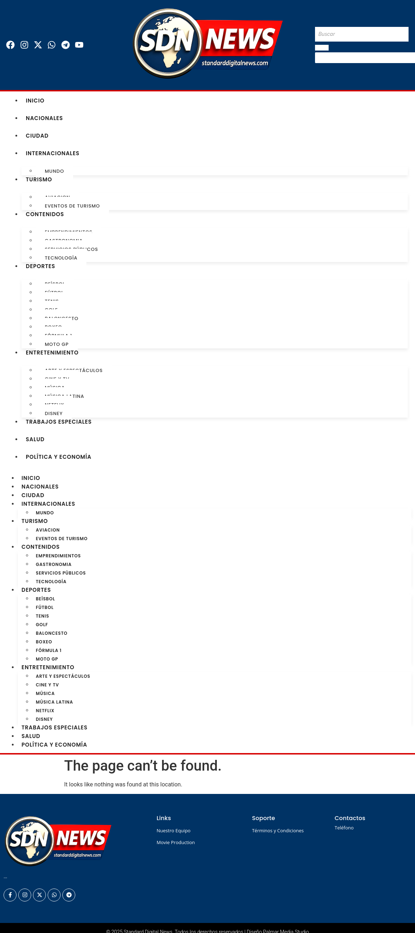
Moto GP (57, 344)
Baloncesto (51, 633)
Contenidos (45, 214)
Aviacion (48, 530)
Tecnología (61, 257)
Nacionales (44, 118)
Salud (35, 439)
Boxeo (44, 642)
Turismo (39, 179)
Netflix (45, 711)
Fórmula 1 (49, 650)
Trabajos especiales (59, 421)
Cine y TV (47, 685)
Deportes (40, 266)
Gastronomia (54, 564)
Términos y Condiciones (278, 830)
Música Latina (54, 702)
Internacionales (53, 153)
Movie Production (176, 842)
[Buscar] (362, 34)
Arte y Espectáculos (63, 676)
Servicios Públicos (61, 573)
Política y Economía (58, 457)
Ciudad (37, 135)
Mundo (54, 171)
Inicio (35, 100)
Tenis (42, 616)
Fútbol (45, 607)
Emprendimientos (58, 556)
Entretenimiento (52, 352)
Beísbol (45, 599)
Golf (42, 625)
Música (45, 693)
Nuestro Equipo (174, 830)
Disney (54, 413)
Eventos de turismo (72, 206)
